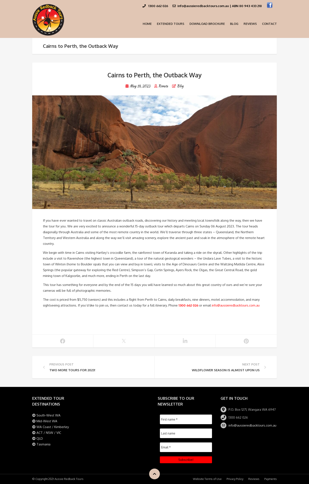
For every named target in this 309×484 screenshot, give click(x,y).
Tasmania (43, 444)
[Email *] (186, 447)
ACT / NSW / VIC (48, 433)
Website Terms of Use (207, 479)
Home (147, 24)
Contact (269, 24)
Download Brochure (207, 24)
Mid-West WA (46, 421)
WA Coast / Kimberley (52, 427)
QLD (39, 438)
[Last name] (186, 433)
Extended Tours (170, 24)
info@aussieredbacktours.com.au (236, 305)
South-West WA (48, 415)
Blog (234, 24)
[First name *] (186, 419)
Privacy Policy (235, 479)
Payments (270, 479)
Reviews (250, 24)
